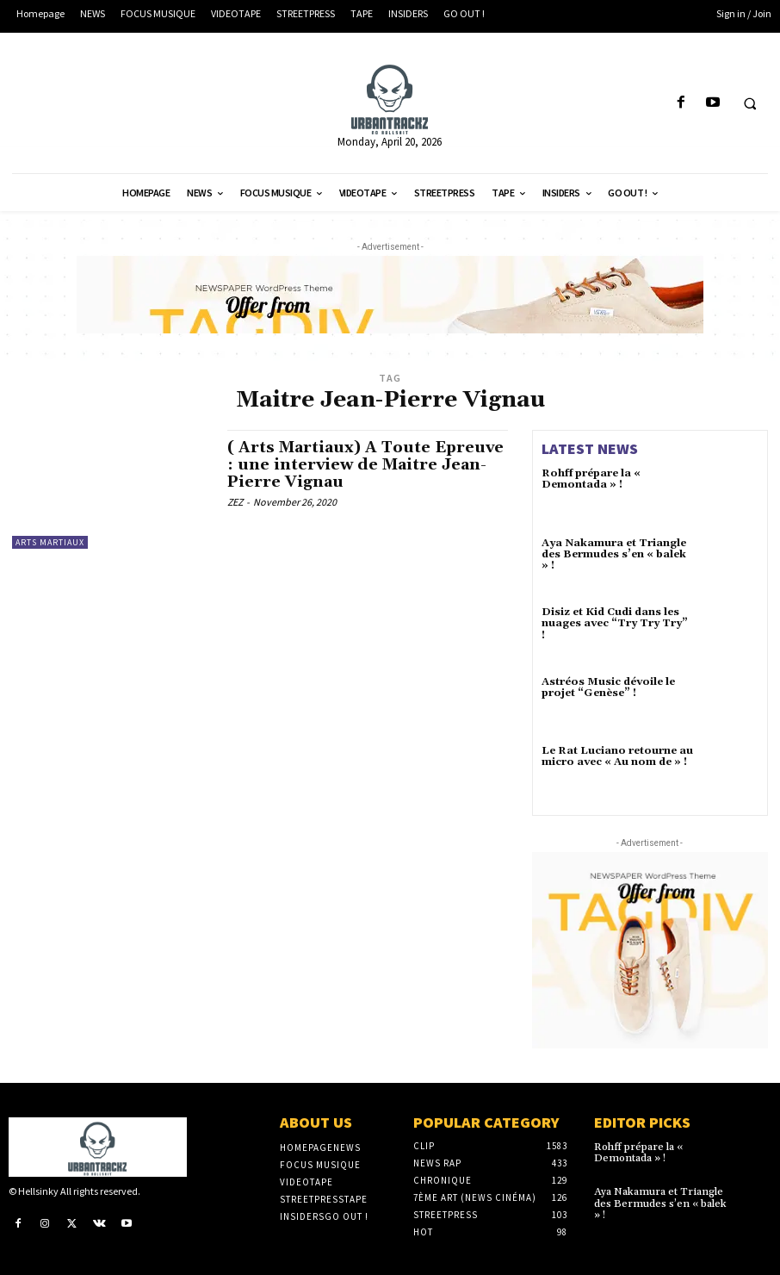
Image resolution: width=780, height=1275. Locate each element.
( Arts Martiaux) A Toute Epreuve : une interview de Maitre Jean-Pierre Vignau (366, 465)
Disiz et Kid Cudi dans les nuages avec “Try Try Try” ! (615, 623)
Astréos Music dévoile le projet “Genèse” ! (608, 687)
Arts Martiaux (49, 542)
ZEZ (235, 501)
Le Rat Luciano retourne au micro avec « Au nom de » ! (617, 756)
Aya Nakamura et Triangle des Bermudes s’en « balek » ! (614, 554)
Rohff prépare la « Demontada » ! (591, 479)
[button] (749, 103)
